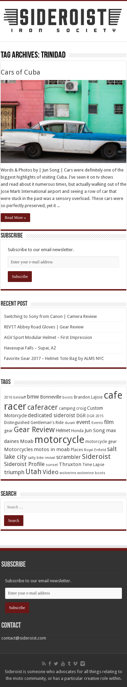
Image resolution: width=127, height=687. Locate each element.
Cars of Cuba (20, 72)
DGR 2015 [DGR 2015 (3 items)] (95, 416)
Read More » (15, 217)
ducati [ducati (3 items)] (70, 423)
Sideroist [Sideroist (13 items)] (96, 456)
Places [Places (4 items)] (77, 449)
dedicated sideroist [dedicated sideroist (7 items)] (51, 415)
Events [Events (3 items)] (97, 423)
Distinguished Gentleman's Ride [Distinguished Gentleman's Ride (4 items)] (34, 422)
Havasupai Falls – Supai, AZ (30, 347)
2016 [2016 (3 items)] (8, 397)
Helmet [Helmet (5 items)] (63, 430)
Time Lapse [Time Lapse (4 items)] (93, 464)
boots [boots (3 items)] (67, 397)
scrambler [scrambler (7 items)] (68, 457)
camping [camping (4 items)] (67, 408)
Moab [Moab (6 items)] (27, 441)
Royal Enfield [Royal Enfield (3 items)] (95, 450)
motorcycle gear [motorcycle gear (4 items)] (101, 441)
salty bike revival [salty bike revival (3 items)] (41, 458)
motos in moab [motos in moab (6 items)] (52, 449)
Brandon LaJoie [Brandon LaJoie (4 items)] (88, 397)
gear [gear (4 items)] (8, 430)
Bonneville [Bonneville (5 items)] (50, 397)
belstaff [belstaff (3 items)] (19, 397)
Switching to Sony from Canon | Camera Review (50, 316)
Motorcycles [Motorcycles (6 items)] (18, 449)
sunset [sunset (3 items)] (52, 465)
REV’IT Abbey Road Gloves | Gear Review (44, 326)
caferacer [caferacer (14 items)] (42, 407)
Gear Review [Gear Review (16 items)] (34, 429)
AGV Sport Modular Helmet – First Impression (48, 337)
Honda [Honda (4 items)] (77, 430)
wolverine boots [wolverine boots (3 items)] (91, 473)
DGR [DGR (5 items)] (81, 415)
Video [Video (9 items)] (51, 472)
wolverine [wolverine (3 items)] (68, 473)
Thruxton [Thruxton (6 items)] (70, 464)
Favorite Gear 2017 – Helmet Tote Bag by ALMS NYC (54, 358)
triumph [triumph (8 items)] (14, 472)
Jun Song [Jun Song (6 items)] (95, 430)
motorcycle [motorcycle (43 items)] (59, 439)
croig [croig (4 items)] (81, 408)
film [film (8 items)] (109, 422)
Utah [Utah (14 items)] (33, 471)
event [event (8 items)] (83, 422)
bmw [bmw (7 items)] (33, 396)
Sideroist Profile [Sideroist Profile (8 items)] (24, 464)
